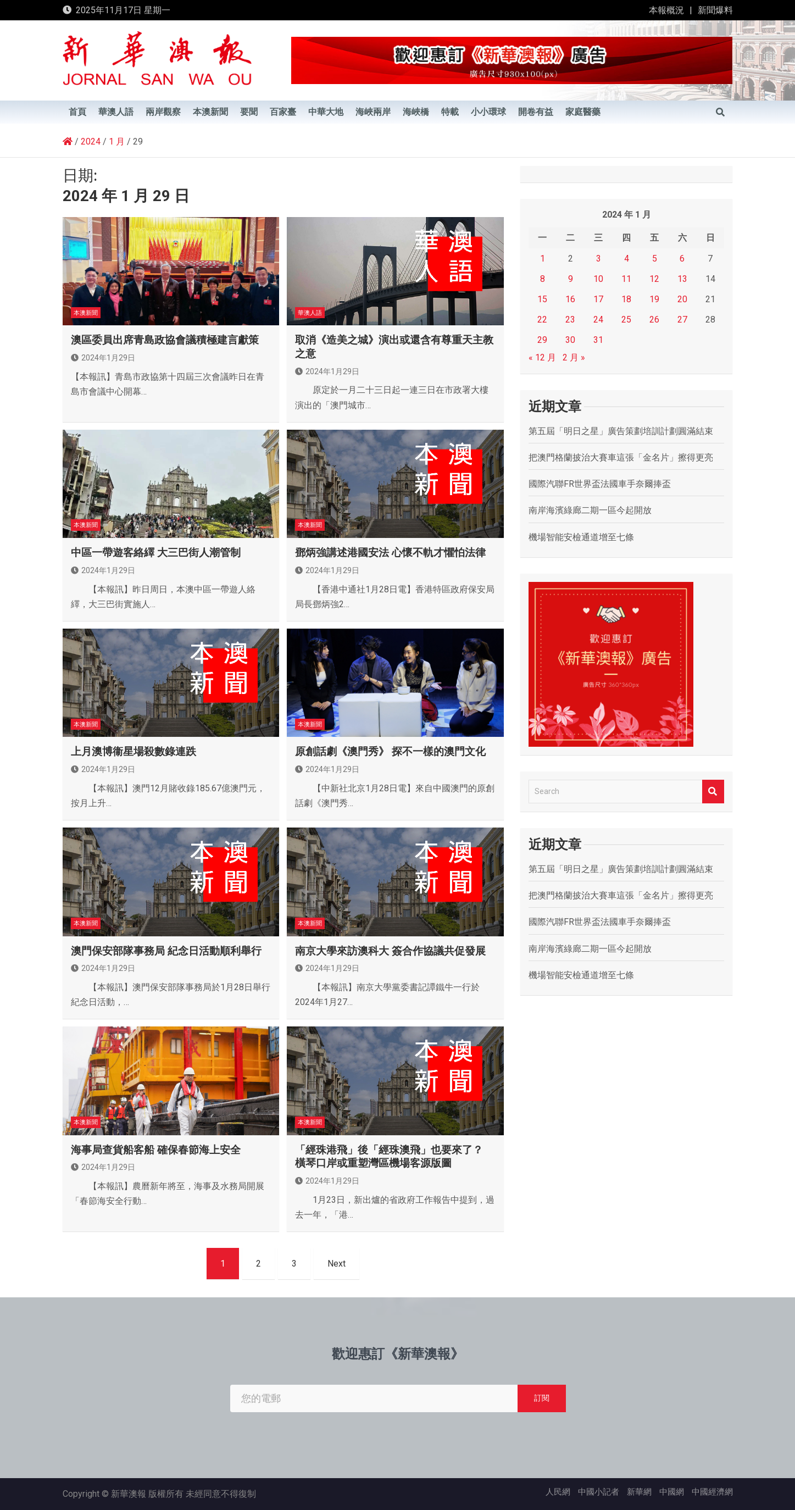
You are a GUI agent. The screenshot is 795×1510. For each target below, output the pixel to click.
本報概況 (666, 10)
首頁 (77, 112)
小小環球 (488, 112)
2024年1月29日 (103, 357)
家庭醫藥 (583, 112)
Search (713, 791)
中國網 (671, 1492)
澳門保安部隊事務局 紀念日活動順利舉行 (166, 951)
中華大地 (325, 112)
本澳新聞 (210, 112)
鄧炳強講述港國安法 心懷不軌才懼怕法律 (390, 552)
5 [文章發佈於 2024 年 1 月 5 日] (654, 258)
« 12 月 (542, 357)
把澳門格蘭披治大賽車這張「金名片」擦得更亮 (621, 457)
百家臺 (283, 112)
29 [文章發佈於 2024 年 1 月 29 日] (542, 340)
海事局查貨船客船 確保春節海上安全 (156, 1149)
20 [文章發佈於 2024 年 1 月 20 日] (682, 299)
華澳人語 (116, 112)
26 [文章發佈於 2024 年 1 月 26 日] (654, 319)
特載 (450, 112)
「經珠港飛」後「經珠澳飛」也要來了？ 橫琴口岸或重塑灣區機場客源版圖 (389, 1156)
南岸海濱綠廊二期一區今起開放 (590, 510)
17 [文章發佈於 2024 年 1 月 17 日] (598, 299)
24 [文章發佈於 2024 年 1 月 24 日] (598, 319)
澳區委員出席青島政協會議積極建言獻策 (165, 340)
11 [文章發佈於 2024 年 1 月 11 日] (626, 279)
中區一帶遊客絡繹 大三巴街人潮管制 (156, 552)
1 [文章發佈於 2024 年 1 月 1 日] (542, 258)
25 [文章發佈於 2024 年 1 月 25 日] (626, 319)
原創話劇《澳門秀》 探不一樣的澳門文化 (390, 751)
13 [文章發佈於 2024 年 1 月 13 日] (682, 279)
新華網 (639, 1492)
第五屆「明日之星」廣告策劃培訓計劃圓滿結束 (621, 431)
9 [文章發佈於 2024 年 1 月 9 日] (570, 279)
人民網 (558, 1492)
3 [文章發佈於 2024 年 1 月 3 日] (598, 258)
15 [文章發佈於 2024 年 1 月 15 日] (542, 299)
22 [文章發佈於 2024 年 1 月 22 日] (542, 319)
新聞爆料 (715, 10)
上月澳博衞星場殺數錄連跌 (133, 751)
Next (336, 1263)
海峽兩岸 (373, 112)
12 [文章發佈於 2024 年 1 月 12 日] (654, 279)
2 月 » (574, 357)
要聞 (249, 112)
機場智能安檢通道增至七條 (581, 537)
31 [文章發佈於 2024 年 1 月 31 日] (598, 340)
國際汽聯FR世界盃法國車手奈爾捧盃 (600, 484)
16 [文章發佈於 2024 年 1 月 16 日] (570, 299)
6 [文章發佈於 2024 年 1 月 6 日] (682, 258)
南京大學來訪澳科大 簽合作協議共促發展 (390, 951)
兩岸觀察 (163, 112)
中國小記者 (598, 1492)
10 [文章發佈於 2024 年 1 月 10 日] (598, 279)
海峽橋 (416, 112)
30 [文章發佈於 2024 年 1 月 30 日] (570, 340)
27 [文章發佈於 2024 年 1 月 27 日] (682, 319)
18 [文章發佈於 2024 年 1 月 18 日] (626, 299)
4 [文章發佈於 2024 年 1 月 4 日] (626, 258)
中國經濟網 (712, 1492)
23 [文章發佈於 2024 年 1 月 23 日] (570, 319)
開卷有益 (535, 112)
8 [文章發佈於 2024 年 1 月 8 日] (542, 279)
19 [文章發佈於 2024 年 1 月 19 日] (654, 299)
